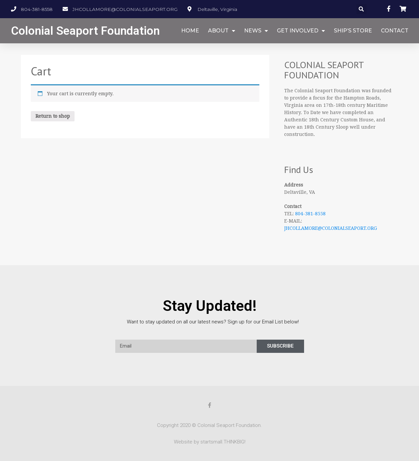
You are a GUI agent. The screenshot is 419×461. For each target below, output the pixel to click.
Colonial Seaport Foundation (85, 31)
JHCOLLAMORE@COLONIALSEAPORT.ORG (330, 228)
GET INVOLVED (301, 31)
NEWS (256, 31)
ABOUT (221, 31)
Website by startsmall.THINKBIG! (209, 442)
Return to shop (52, 116)
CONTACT (394, 30)
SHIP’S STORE (353, 30)
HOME (190, 30)
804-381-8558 (310, 213)
